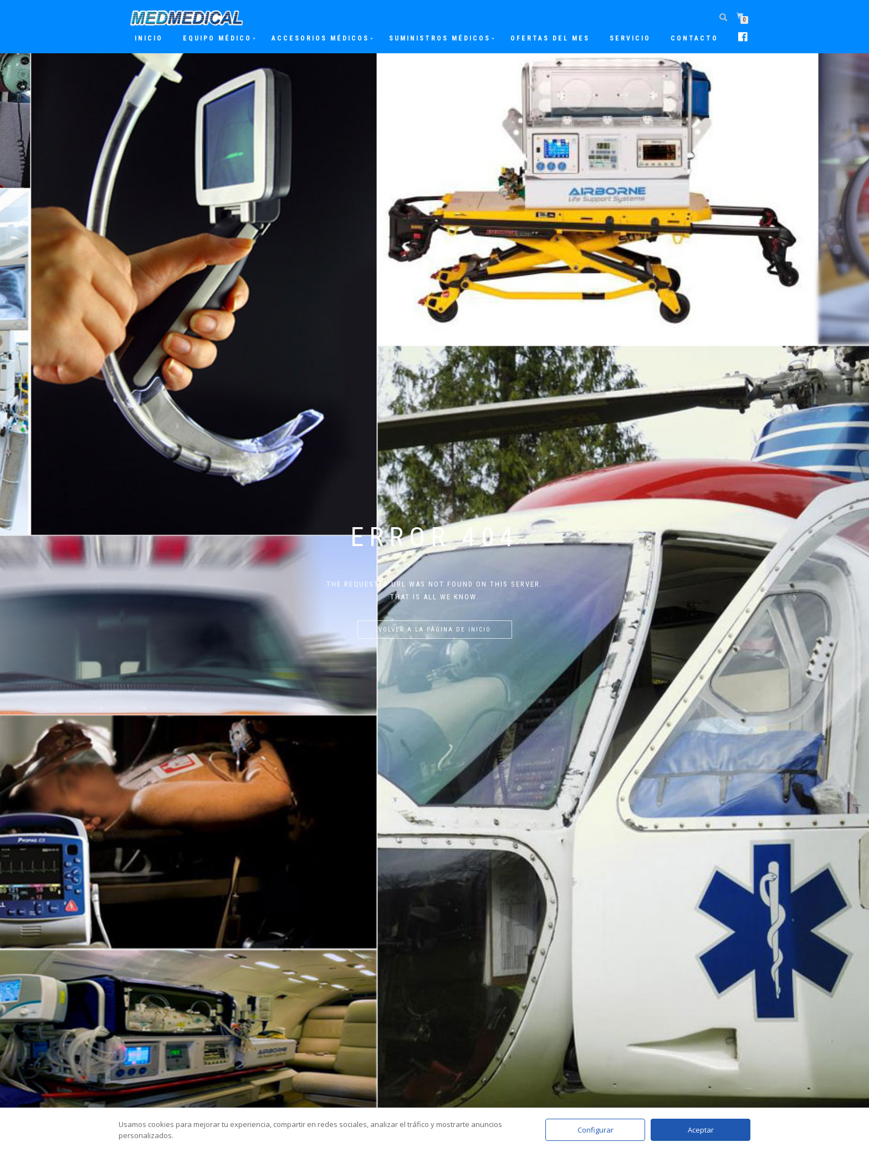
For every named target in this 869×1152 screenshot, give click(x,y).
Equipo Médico (217, 38)
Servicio (630, 38)
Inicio (149, 38)
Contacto (694, 38)
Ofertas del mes (550, 38)
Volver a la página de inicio (435, 629)
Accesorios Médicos (320, 38)
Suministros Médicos (439, 38)
